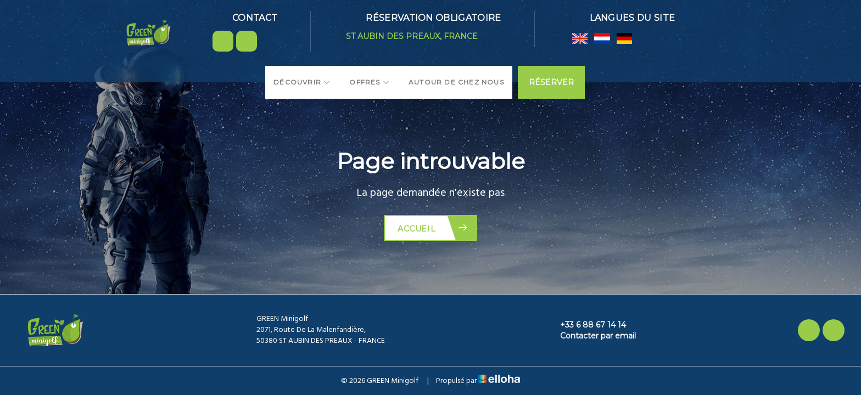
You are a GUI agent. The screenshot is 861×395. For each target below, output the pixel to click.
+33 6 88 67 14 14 (586, 325)
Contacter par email (591, 336)
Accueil (433, 228)
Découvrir (302, 82)
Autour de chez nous (456, 82)
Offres (369, 82)
